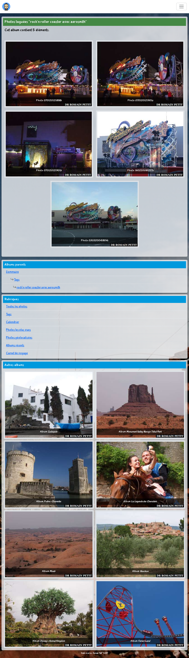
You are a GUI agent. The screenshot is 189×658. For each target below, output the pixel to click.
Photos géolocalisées (19, 338)
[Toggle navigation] (181, 7)
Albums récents (15, 345)
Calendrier (12, 322)
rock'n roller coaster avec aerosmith (38, 287)
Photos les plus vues (18, 330)
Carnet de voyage (17, 353)
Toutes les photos (16, 306)
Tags (17, 280)
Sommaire (12, 272)
